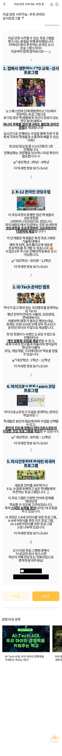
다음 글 (46, 596)
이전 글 (16, 596)
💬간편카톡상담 (31, 570)
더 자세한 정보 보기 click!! (31, 266)
